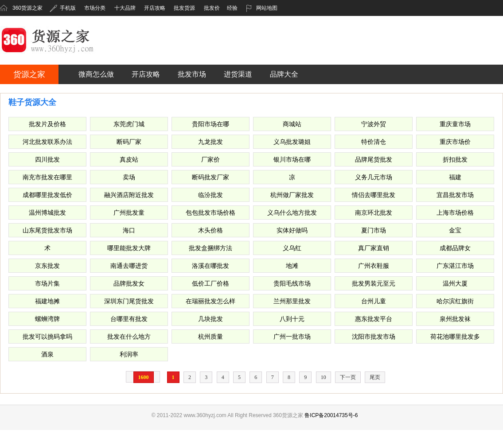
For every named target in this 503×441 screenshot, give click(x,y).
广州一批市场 (292, 336)
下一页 (348, 377)
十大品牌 (125, 8)
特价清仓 (373, 141)
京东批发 (47, 265)
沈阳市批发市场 (373, 336)
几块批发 (210, 318)
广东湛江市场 (455, 265)
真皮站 (129, 159)
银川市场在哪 (292, 159)
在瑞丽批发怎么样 (210, 301)
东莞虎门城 (128, 124)
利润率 (129, 354)
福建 (455, 177)
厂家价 (210, 159)
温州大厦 (455, 283)
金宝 (455, 230)
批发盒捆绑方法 (210, 247)
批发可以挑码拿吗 (47, 336)
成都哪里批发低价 (47, 194)
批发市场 (192, 74)
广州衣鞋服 (373, 265)
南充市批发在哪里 (47, 177)
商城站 (292, 124)
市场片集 (47, 283)
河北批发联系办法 (47, 141)
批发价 (212, 8)
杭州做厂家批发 (292, 194)
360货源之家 (27, 8)
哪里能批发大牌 (129, 247)
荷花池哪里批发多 (455, 336)
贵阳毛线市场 (292, 283)
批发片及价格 (47, 124)
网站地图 (261, 8)
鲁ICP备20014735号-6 (331, 415)
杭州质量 (210, 336)
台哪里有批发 (129, 318)
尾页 (375, 377)
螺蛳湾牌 (47, 318)
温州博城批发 (47, 212)
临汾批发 (210, 194)
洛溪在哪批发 (210, 265)
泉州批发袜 (455, 318)
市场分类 (94, 8)
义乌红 (292, 247)
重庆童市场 (455, 124)
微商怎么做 (96, 74)
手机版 (63, 8)
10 (323, 377)
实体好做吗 (292, 230)
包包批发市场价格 (210, 212)
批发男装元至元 (373, 283)
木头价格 (210, 230)
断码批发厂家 (210, 177)
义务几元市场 (373, 177)
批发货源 (184, 8)
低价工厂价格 (210, 283)
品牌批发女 (128, 283)
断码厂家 (129, 141)
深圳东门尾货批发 (129, 301)
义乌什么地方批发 (292, 212)
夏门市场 (373, 230)
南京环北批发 (373, 212)
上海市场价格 (455, 212)
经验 (232, 8)
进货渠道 (238, 74)
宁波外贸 (373, 124)
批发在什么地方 (129, 336)
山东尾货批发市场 (47, 230)
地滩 (292, 265)
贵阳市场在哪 (210, 124)
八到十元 (292, 318)
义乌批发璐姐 (292, 141)
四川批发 (47, 159)
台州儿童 (373, 301)
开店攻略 (154, 8)
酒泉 (47, 354)
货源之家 (29, 74)
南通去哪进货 (129, 265)
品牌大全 (284, 74)
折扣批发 (455, 159)
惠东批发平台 (373, 318)
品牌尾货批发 (373, 159)
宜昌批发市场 (455, 194)
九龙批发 (210, 141)
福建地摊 (47, 301)
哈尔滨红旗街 (455, 301)
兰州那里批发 (292, 301)
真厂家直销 (373, 247)
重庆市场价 (455, 141)
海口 (129, 230)
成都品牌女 (455, 247)
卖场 (129, 177)
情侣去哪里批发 (373, 194)
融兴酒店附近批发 (129, 194)
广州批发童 (128, 212)
